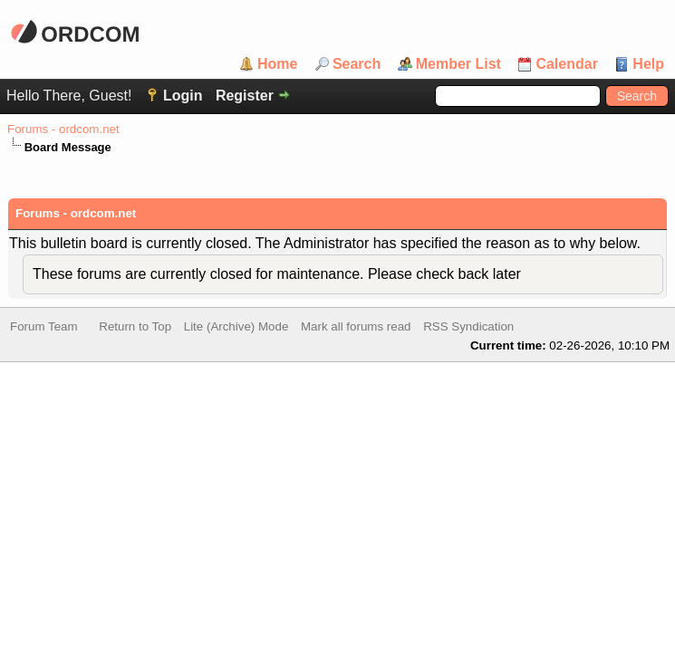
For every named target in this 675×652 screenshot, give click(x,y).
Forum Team (44, 328)
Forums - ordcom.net (63, 129)
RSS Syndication (468, 328)
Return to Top (135, 328)
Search (357, 64)
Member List (458, 64)
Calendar (566, 64)
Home (277, 64)
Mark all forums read (355, 328)
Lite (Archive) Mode (236, 328)
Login (183, 95)
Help (648, 64)
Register (245, 95)
